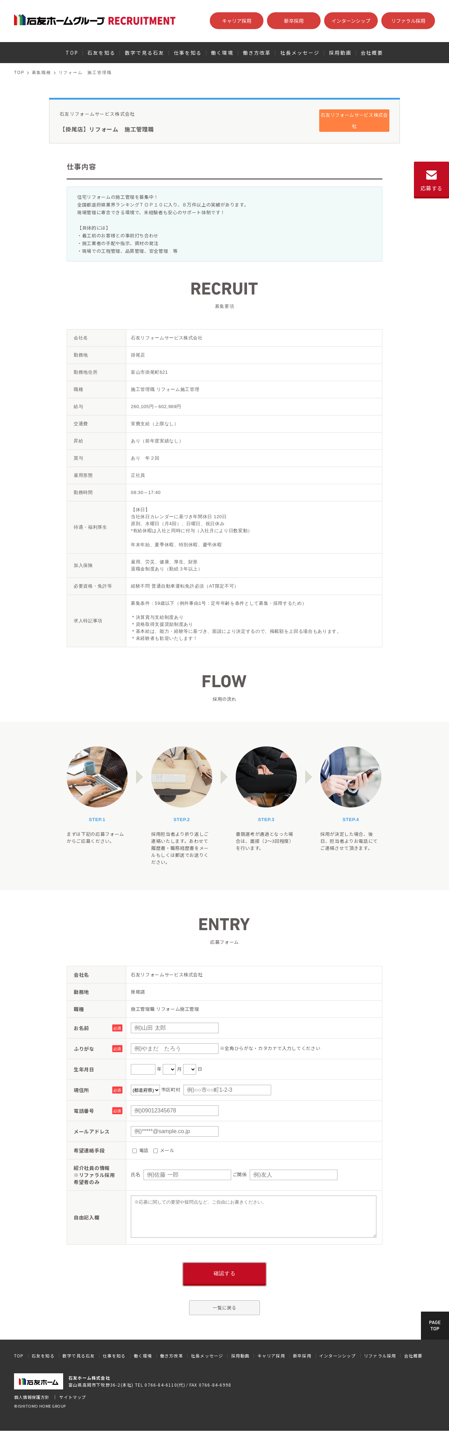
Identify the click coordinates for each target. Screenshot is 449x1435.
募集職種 (41, 72)
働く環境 (222, 52)
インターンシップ (350, 20)
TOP (72, 52)
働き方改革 (257, 52)
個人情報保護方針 (31, 1397)
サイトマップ (72, 1397)
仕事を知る (188, 52)
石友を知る (101, 52)
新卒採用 (294, 20)
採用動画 (340, 52)
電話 (140, 1150)
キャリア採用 (237, 20)
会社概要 (372, 52)
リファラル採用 (408, 20)
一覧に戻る (224, 1307)
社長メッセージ (300, 52)
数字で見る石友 (145, 52)
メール (164, 1150)
